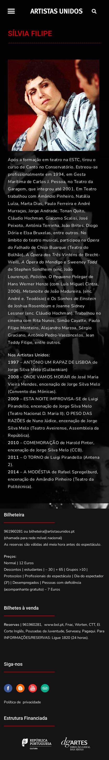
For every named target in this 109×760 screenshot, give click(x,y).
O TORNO (33, 457)
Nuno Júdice (44, 421)
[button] (11, 11)
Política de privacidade (22, 702)
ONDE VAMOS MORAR (47, 377)
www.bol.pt (54, 624)
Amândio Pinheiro (54, 479)
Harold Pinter (79, 443)
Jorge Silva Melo (24, 370)
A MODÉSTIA (37, 472)
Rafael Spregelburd (77, 472)
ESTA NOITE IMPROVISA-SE (52, 399)
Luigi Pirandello (66, 457)
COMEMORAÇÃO (41, 443)
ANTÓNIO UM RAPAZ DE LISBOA (57, 362)
